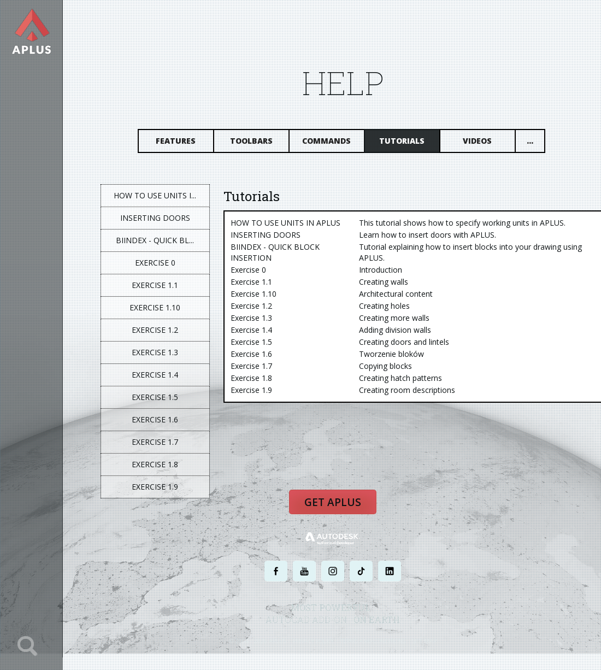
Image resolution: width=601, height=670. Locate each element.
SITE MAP (425, 641)
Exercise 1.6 (156, 419)
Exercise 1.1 (156, 285)
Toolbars (252, 141)
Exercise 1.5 (156, 397)
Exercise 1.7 (156, 442)
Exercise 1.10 (156, 307)
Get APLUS (333, 503)
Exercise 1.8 (156, 464)
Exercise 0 (155, 262)
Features (177, 141)
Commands (327, 141)
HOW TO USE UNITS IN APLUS (286, 223)
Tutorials (403, 141)
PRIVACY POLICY (313, 641)
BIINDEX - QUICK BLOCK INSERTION (275, 252)
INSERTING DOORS (156, 218)
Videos (478, 141)
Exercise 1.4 (156, 374)
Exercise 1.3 (156, 352)
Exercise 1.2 (156, 330)
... (530, 141)
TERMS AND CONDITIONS (373, 641)
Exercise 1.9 (156, 486)
